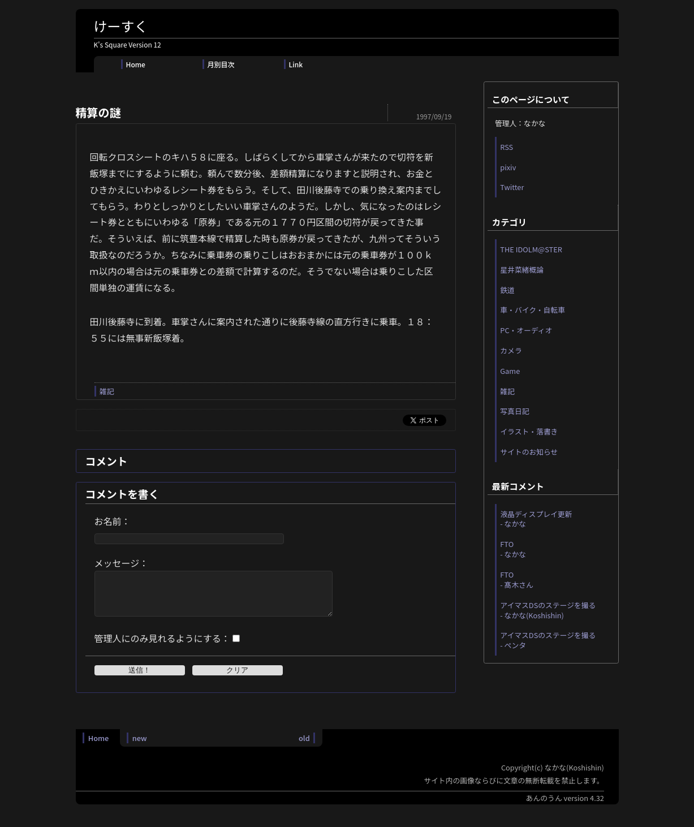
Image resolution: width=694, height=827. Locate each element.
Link (296, 64)
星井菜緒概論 (522, 269)
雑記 (107, 391)
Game (510, 370)
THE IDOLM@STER (531, 249)
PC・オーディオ (526, 330)
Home (135, 64)
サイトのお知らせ (529, 451)
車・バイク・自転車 (532, 309)
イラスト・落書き (529, 431)
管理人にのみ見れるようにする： (162, 646)
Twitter (512, 187)
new (139, 746)
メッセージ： (121, 563)
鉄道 (507, 290)
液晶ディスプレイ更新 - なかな (536, 519)
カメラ (510, 350)
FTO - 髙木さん (516, 579)
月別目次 (221, 64)
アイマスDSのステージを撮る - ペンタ (548, 640)
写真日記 (514, 411)
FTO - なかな (513, 549)
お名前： (112, 521)
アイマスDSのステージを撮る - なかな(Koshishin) (548, 610)
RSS (506, 146)
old (304, 746)
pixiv (508, 167)
